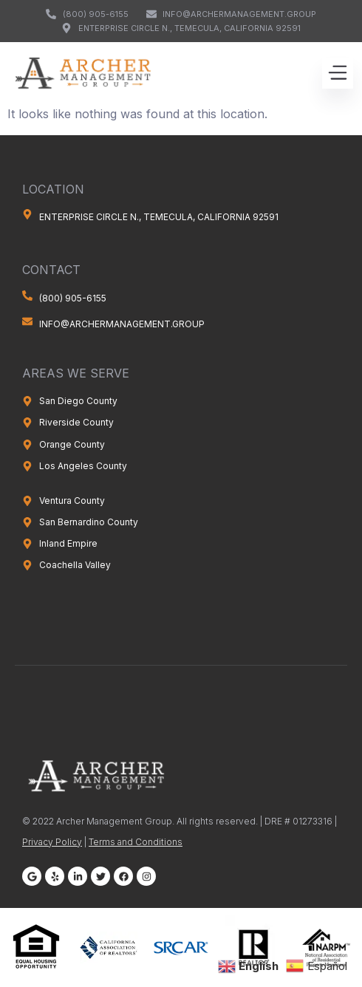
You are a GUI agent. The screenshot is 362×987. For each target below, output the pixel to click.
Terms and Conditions (135, 841)
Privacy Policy (52, 841)
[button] (337, 73)
